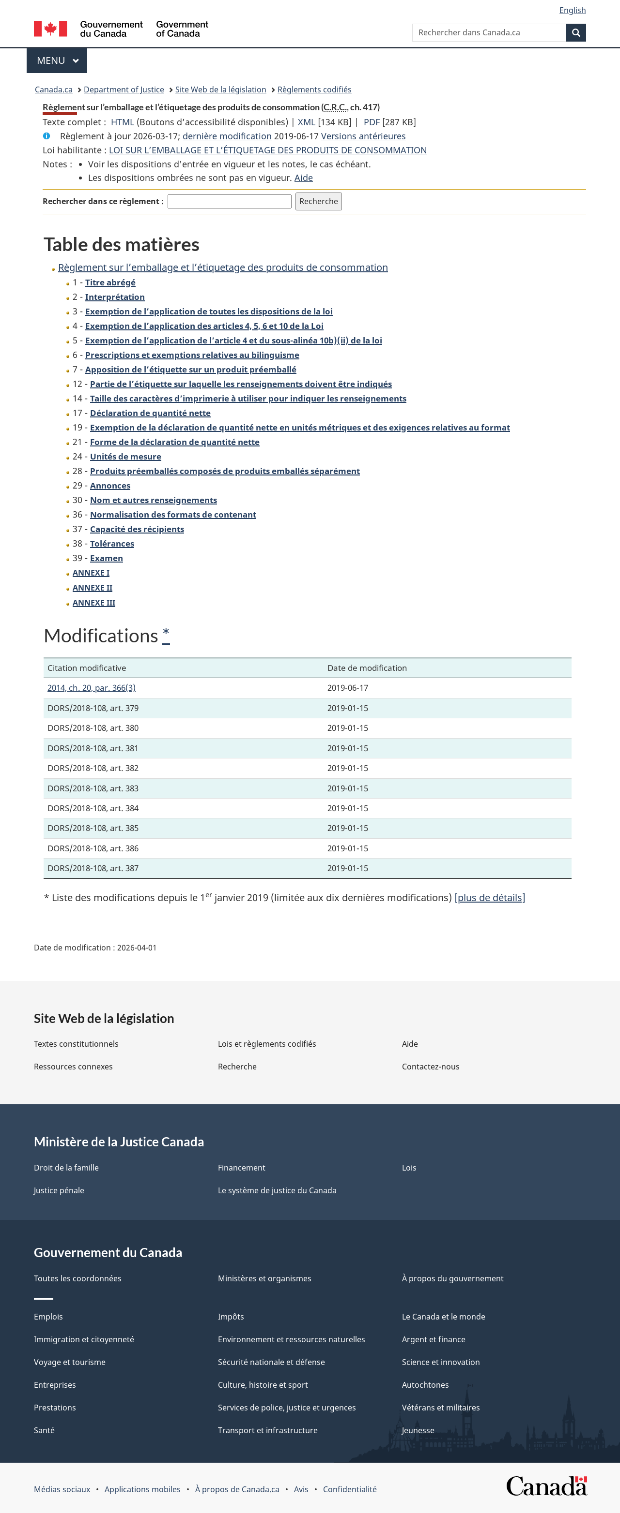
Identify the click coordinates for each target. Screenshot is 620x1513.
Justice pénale (59, 1190)
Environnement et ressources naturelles (291, 1339)
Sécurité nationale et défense (271, 1362)
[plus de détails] (490, 897)
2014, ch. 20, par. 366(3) (91, 687)
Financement (241, 1167)
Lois (409, 1167)
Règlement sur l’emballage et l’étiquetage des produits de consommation (223, 267)
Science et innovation (441, 1362)
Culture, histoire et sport (263, 1385)
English (572, 10)
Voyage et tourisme (70, 1362)
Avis (301, 1489)
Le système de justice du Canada (277, 1190)
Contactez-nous (431, 1066)
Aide (303, 177)
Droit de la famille (66, 1167)
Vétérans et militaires (441, 1407)
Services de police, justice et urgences (287, 1407)
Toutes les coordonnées (78, 1278)
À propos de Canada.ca (237, 1489)
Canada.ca (54, 89)
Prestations (55, 1407)
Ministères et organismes (264, 1278)
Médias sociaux (62, 1489)
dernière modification (227, 136)
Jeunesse (418, 1430)
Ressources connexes (73, 1066)
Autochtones (425, 1385)
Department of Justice (124, 89)
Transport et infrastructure (268, 1430)
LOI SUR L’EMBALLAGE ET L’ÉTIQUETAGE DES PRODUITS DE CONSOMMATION (268, 150)
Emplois (48, 1316)
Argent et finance (433, 1339)
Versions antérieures (363, 136)
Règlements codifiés (315, 89)
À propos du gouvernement (453, 1278)
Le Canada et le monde (443, 1316)
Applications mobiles (143, 1489)
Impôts (231, 1316)
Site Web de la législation (220, 89)
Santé (44, 1430)
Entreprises (55, 1385)
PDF (372, 122)
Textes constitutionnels (76, 1043)
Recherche (237, 1066)
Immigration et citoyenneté (84, 1339)
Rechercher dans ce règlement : (103, 201)
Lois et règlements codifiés (267, 1043)
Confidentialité (350, 1489)
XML (306, 122)
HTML (122, 122)
